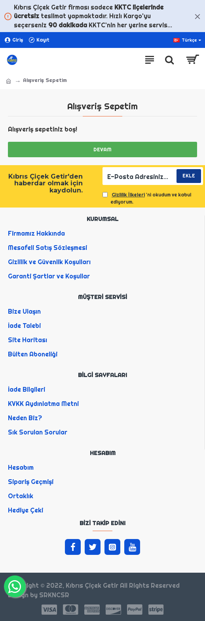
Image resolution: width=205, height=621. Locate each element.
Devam (102, 149)
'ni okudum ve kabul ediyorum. (146, 198)
